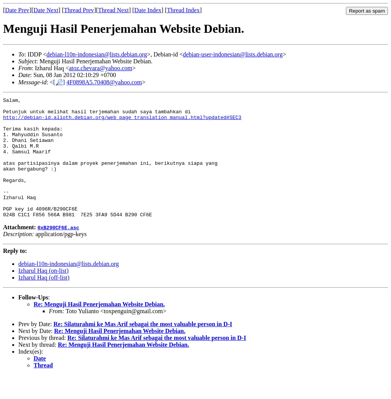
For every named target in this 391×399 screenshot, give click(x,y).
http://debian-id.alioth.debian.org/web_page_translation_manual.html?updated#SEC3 (122, 121)
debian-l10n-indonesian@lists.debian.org (97, 54)
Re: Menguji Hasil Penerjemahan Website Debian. (99, 328)
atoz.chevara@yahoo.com (100, 68)
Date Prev (17, 10)
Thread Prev (79, 10)
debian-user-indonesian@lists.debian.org (233, 54)
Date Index (148, 10)
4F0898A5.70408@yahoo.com (104, 82)
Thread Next (113, 10)
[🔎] (59, 82)
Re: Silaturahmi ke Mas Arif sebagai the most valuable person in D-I (142, 348)
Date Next (46, 10)
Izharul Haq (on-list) (43, 294)
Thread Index (183, 10)
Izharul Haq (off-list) (43, 301)
